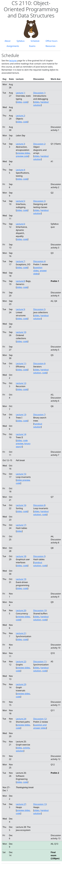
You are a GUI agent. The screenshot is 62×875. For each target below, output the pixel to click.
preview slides (23, 153)
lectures (13, 60)
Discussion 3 (39, 201)
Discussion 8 (39, 505)
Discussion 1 (39, 92)
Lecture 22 (21, 661)
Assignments (13, 46)
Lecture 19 (21, 579)
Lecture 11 (21, 363)
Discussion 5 (39, 309)
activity (26, 747)
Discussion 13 (39, 804)
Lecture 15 (21, 474)
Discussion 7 (39, 414)
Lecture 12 (21, 383)
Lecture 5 (20, 201)
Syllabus (21, 41)
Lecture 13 (21, 414)
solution (20, 750)
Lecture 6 (20, 223)
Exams (32, 46)
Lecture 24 (21, 718)
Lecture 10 (21, 332)
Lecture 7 (20, 261)
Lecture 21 (21, 633)
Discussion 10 (39, 610)
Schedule (35, 41)
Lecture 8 (20, 281)
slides (19, 102)
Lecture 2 (20, 115)
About (7, 41)
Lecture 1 (20, 92)
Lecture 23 (21, 684)
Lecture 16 (21, 505)
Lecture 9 (20, 309)
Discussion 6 (39, 363)
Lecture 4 (20, 169)
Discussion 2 (39, 143)
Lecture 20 (21, 610)
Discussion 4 (39, 261)
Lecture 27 (21, 804)
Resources (50, 46)
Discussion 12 (39, 718)
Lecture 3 (20, 143)
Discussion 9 (39, 556)
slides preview (23, 480)
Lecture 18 (21, 556)
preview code (22, 156)
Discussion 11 (39, 661)
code (25, 102)
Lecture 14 (21, 434)
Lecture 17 (21, 525)
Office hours (51, 41)
